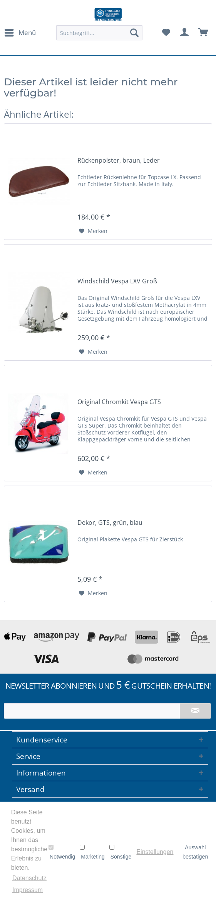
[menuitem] (20, 32)
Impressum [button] (27, 890)
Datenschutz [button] (29, 878)
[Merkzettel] (166, 32)
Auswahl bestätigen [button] (195, 852)
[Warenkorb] (203, 32)
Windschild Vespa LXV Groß (117, 281)
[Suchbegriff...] (99, 32)
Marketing (92, 852)
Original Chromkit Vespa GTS (119, 402)
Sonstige (120, 852)
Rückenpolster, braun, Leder (118, 160)
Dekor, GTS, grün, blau (109, 523)
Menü (20, 32)
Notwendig (62, 852)
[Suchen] (134, 32)
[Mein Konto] (185, 32)
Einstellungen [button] (154, 852)
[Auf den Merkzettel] (93, 231)
